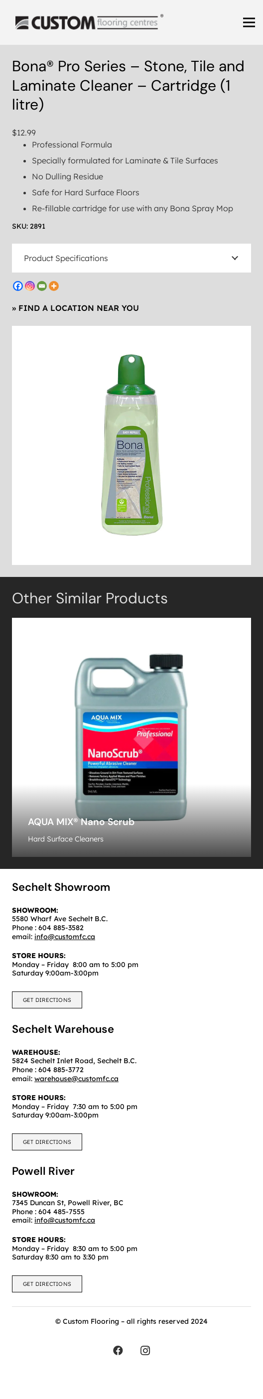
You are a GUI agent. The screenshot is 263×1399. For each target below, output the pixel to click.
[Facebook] (18, 286)
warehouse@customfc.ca (76, 1078)
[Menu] (249, 22)
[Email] (42, 286)
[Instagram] (30, 286)
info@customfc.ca (64, 1220)
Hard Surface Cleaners (66, 839)
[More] (54, 286)
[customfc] (89, 22)
